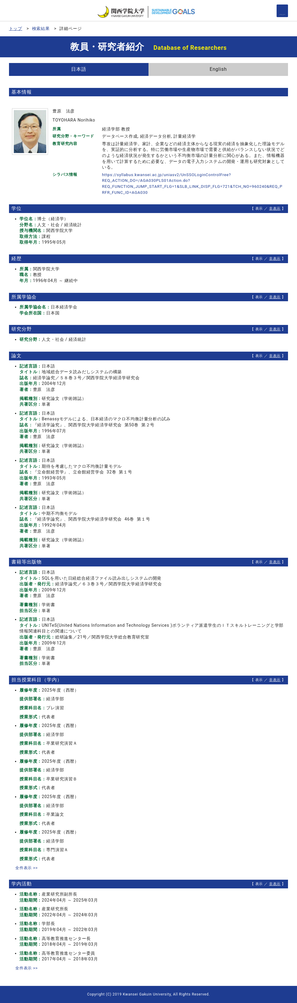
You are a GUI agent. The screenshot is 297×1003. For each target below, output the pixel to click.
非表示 (275, 208)
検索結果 (41, 28)
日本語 (78, 69)
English (218, 69)
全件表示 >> (27, 867)
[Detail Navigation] (282, 11)
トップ (15, 28)
